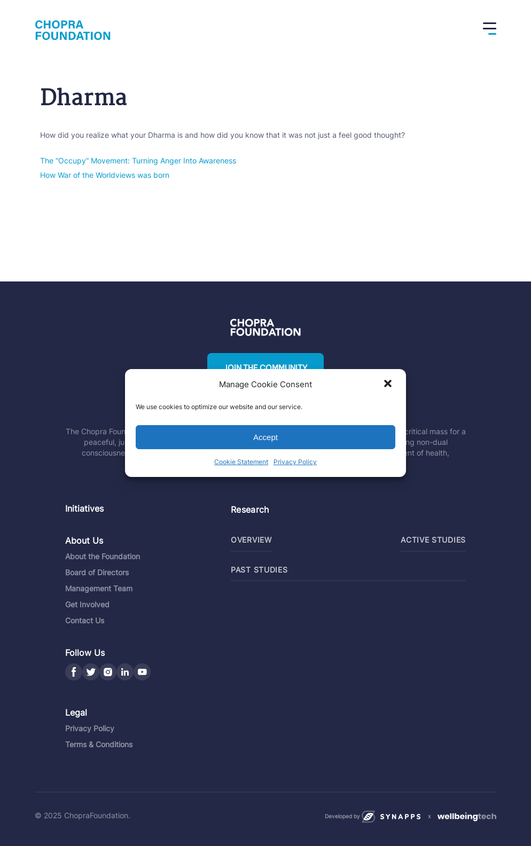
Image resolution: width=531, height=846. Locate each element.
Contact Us (84, 620)
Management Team (98, 588)
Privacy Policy (295, 462)
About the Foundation (102, 556)
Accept (265, 437)
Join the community (265, 368)
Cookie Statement (241, 462)
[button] (388, 384)
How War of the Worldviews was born (104, 174)
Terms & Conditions (98, 744)
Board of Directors (97, 572)
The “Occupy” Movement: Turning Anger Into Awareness (138, 160)
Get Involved (87, 604)
